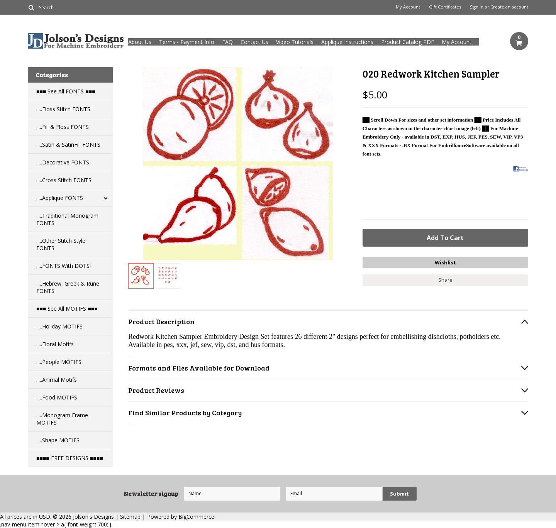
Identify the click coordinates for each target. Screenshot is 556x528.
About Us (139, 42)
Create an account (509, 7)
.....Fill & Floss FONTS (62, 126)
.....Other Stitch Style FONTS (60, 244)
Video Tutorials (295, 42)
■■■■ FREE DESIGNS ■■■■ (69, 458)
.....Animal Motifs (56, 379)
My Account (408, 7)
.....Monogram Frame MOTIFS (62, 418)
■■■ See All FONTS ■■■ (65, 91)
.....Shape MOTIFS (58, 440)
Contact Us (254, 42)
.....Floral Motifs (55, 344)
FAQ (227, 42)
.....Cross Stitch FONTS (64, 180)
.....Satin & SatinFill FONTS (68, 144)
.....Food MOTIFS (56, 397)
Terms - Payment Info (186, 42)
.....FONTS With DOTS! (63, 265)
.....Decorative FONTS (62, 162)
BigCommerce (196, 516)
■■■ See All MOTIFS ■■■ (67, 308)
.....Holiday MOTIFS (59, 326)
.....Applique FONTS (59, 197)
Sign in (476, 7)
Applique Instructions (347, 42)
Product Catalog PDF (407, 42)
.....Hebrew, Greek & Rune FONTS (67, 287)
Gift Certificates (445, 7)
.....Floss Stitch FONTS (63, 109)
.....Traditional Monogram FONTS (67, 219)
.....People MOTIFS (58, 362)
